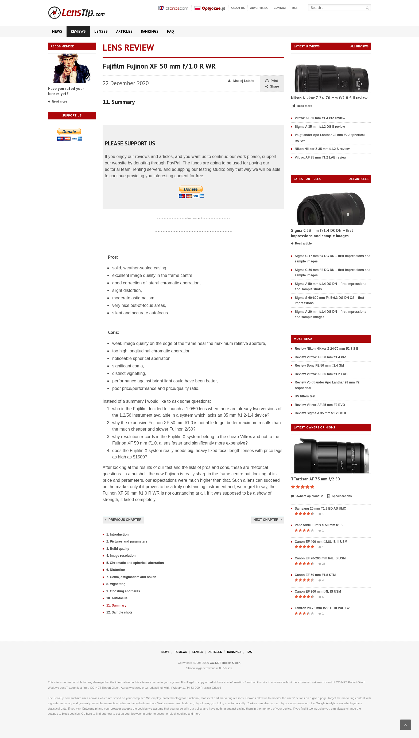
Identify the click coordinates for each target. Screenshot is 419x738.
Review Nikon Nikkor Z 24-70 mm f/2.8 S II (326, 349)
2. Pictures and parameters (126, 541)
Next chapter (268, 520)
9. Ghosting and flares (123, 591)
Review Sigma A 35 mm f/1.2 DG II (320, 413)
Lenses (101, 31)
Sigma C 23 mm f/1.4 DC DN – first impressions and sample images (322, 233)
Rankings (149, 31)
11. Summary (116, 605)
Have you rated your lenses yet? (66, 91)
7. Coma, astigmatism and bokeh (131, 577)
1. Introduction (117, 534)
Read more (57, 101)
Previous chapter (123, 520)
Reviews (78, 31)
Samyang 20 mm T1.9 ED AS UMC (320, 508)
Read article (301, 243)
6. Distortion (115, 570)
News (57, 31)
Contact (280, 7)
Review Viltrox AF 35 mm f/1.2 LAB (321, 374)
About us (238, 7)
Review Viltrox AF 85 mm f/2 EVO (320, 405)
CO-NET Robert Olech (225, 662)
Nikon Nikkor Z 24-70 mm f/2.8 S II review (329, 97)
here (89, 713)
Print (271, 81)
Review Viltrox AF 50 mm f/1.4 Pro (320, 357)
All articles (358, 179)
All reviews (359, 46)
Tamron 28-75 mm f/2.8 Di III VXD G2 (322, 608)
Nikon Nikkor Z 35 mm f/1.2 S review (322, 149)
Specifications (339, 496)
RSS (294, 7)
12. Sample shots (119, 612)
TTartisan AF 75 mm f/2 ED (315, 478)
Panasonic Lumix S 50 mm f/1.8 (319, 525)
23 (322, 564)
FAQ (170, 31)
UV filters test (305, 396)
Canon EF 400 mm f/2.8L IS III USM (321, 542)
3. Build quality (117, 549)
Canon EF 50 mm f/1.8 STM (315, 575)
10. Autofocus (116, 598)
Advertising (259, 7)
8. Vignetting (116, 584)
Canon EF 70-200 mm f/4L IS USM (320, 558)
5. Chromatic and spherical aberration (135, 563)
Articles (124, 31)
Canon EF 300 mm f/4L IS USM (318, 591)
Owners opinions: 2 (307, 496)
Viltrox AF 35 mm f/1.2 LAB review (320, 157)
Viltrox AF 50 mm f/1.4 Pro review (320, 118)
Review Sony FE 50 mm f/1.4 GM (319, 365)
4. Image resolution (120, 556)
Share (272, 86)
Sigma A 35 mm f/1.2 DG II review (320, 127)
